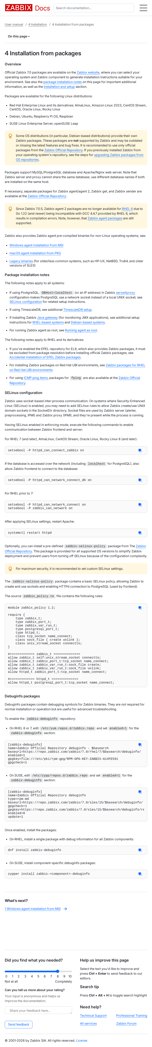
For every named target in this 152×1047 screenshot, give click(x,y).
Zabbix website (88, 72)
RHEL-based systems (48, 322)
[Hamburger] (143, 8)
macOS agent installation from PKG (35, 253)
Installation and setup (59, 87)
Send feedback (18, 1024)
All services (88, 1023)
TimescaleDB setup (77, 309)
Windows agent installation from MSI (36, 245)
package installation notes (62, 82)
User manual (14, 24)
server (120, 292)
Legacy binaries (21, 261)
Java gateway (47, 317)
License (81, 1040)
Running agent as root (81, 330)
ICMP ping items (36, 377)
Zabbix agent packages (105, 218)
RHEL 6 (127, 209)
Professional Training (131, 1015)
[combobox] (94, 8)
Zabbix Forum (126, 1023)
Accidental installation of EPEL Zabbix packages (45, 357)
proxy (130, 292)
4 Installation (37, 24)
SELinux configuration (26, 301)
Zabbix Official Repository (63, 150)
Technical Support (93, 1015)
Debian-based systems (88, 322)
